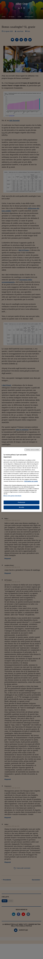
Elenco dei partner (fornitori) (12, 495)
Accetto (21, 507)
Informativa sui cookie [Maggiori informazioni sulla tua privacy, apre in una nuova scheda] (31, 481)
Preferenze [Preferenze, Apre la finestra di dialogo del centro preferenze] (21, 502)
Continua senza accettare (32, 449)
